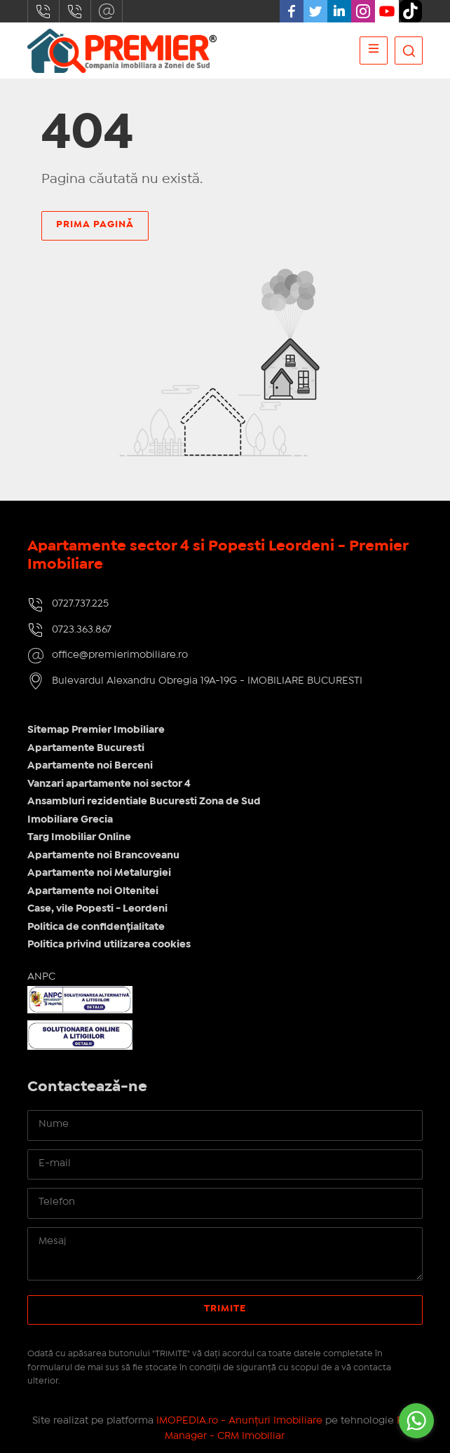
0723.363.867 (75, 11)
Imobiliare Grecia (70, 820)
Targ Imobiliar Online (79, 837)
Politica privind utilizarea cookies (109, 944)
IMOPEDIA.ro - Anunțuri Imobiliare (239, 1421)
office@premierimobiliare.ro (106, 11)
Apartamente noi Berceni (90, 766)
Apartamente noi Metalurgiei (99, 873)
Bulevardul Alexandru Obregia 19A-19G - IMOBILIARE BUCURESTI (207, 681)
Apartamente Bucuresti (85, 748)
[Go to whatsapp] (416, 1420)
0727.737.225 (43, 11)
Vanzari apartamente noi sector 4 (109, 784)
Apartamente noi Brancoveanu (103, 855)
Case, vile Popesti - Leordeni (97, 909)
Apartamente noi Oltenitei (92, 891)
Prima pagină (95, 224)
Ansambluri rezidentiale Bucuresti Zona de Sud (144, 801)
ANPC (41, 977)
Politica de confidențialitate (96, 927)
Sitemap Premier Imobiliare (96, 730)
